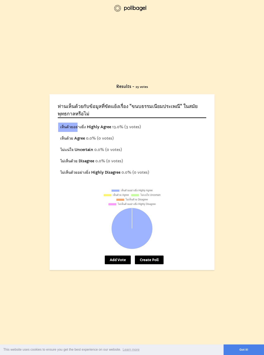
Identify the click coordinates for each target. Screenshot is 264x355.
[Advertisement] (132, 52)
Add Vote (118, 260)
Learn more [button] (131, 349)
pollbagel (135, 8)
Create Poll (149, 260)
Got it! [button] (243, 349)
